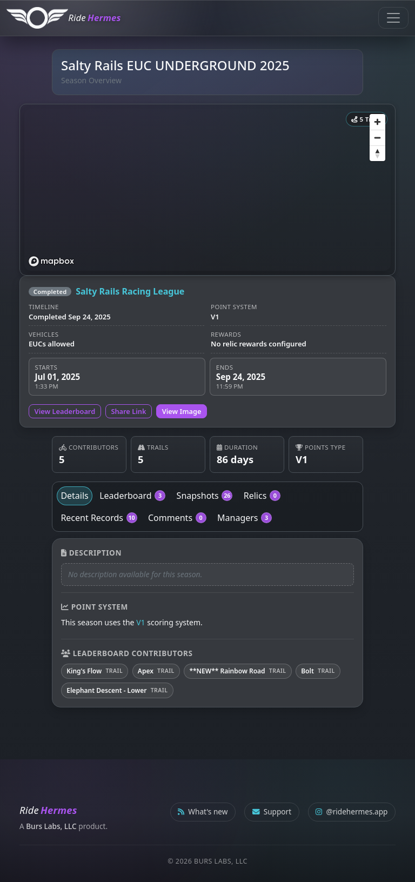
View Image (182, 411)
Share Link (128, 411)
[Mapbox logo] (51, 261)
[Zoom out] (377, 137)
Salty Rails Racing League (130, 291)
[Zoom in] (377, 122)
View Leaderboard (65, 411)
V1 (140, 622)
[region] (207, 190)
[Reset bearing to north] (377, 153)
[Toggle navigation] (393, 18)
